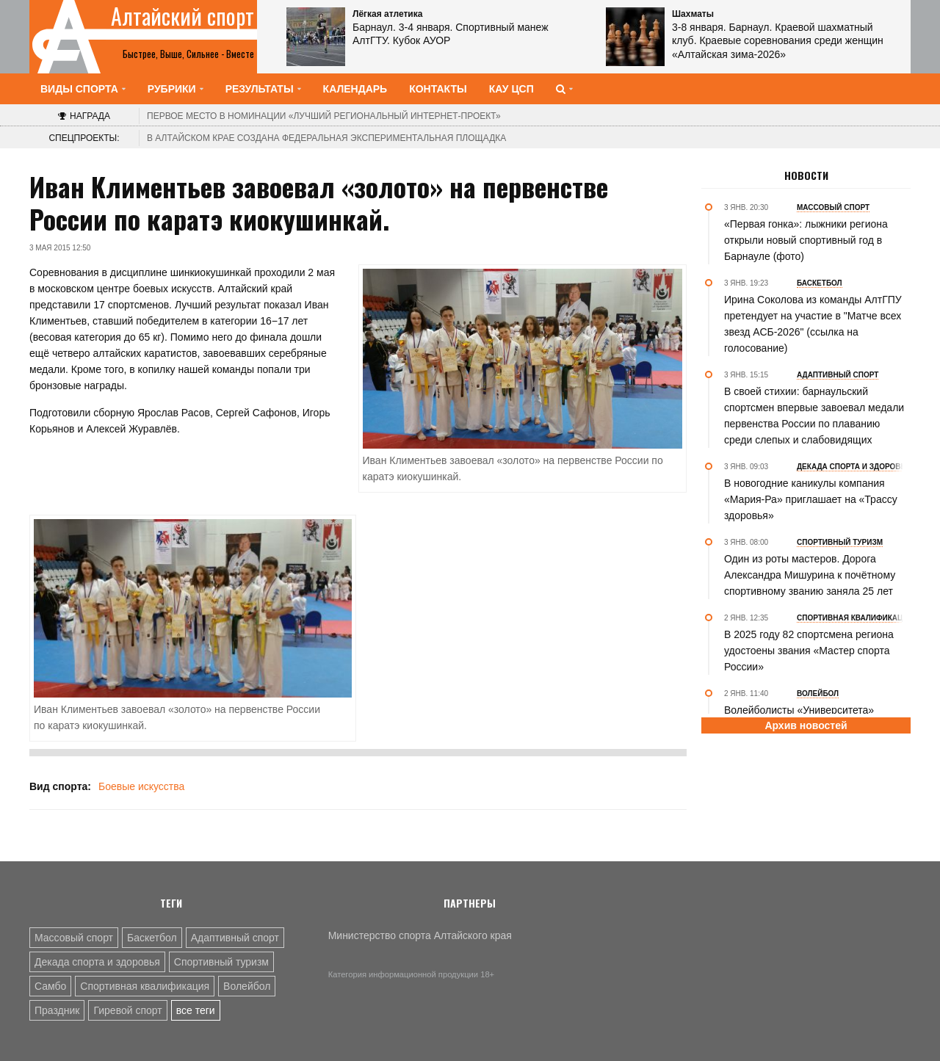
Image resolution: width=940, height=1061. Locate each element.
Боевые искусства (141, 786)
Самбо (50, 986)
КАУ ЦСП (511, 89)
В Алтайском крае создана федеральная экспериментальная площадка (326, 138)
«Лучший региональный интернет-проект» (324, 116)
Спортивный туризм (221, 962)
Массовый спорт (74, 938)
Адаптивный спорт (235, 938)
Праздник (57, 1010)
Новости (806, 175)
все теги (195, 1010)
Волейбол (246, 986)
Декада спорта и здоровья (97, 962)
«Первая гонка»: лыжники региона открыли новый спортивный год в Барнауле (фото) (806, 240)
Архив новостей (805, 725)
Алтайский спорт (182, 16)
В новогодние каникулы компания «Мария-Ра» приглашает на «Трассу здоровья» (810, 499)
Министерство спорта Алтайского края (420, 935)
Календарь (355, 89)
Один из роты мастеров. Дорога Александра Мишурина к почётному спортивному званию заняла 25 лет (809, 575)
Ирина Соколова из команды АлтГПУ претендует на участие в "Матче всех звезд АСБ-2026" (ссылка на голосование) (813, 324)
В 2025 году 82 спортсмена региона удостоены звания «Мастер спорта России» (809, 651)
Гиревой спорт (127, 1010)
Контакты (437, 89)
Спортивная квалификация (144, 986)
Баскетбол (152, 938)
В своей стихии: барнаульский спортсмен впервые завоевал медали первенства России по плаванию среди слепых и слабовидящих (814, 415)
